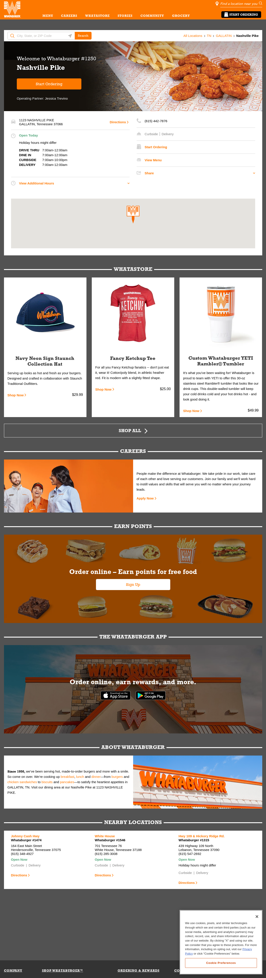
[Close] (257, 926)
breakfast (67, 777)
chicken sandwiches (22, 782)
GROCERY (181, 16)
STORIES (125, 16)
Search (83, 35)
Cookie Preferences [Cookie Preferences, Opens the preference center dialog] (221, 972)
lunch (80, 777)
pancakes (67, 782)
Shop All (130, 430)
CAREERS (69, 16)
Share (149, 173)
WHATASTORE (97, 16)
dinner (96, 777)
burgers (117, 777)
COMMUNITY (152, 16)
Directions (118, 122)
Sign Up (133, 584)
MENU (47, 16)
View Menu (153, 160)
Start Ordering (241, 14)
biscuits (47, 782)
